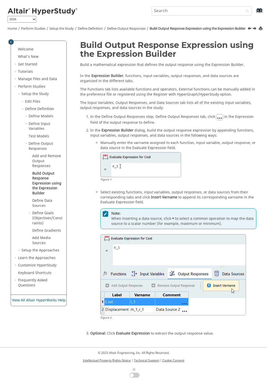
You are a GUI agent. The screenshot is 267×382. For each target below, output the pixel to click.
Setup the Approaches (40, 250)
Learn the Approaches (37, 258)
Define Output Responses (126, 28)
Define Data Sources (42, 203)
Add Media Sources (41, 240)
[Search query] (202, 10)
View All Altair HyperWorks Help (39, 300)
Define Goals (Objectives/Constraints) (47, 218)
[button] (16, 49)
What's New (28, 56)
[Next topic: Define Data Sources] (255, 29)
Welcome (25, 49)
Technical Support (146, 360)
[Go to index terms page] (254, 13)
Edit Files (32, 101)
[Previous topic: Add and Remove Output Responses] (250, 29)
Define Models (41, 116)
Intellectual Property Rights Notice (107, 360)
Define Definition (90, 28)
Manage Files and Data (37, 79)
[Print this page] (261, 28)
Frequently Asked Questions (32, 283)
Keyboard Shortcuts (34, 273)
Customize (37, 265)
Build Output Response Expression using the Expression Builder (197, 28)
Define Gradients (46, 230)
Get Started (27, 64)
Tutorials (25, 71)
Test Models (39, 136)
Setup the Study (61, 28)
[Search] (246, 11)
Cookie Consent (173, 360)
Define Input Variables (39, 126)
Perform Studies (33, 28)
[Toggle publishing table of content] (11, 42)
